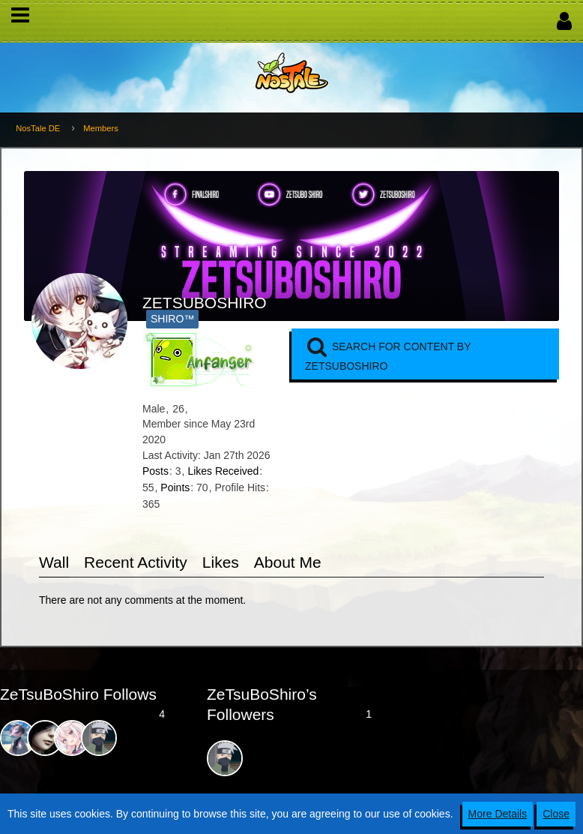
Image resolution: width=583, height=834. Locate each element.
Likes (220, 562)
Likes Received (223, 471)
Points (175, 488)
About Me (287, 562)
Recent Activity (135, 562)
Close (556, 814)
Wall (54, 562)
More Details (498, 814)
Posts (155, 471)
